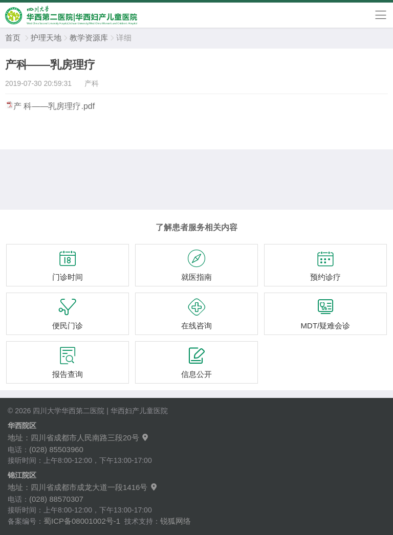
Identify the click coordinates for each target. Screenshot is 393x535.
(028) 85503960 (56, 449)
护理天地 (46, 37)
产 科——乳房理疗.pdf (54, 106)
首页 (12, 37)
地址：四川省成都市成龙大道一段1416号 (83, 487)
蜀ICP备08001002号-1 (81, 521)
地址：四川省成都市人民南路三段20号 (78, 437)
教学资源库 (89, 37)
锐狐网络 (175, 521)
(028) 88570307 (56, 499)
